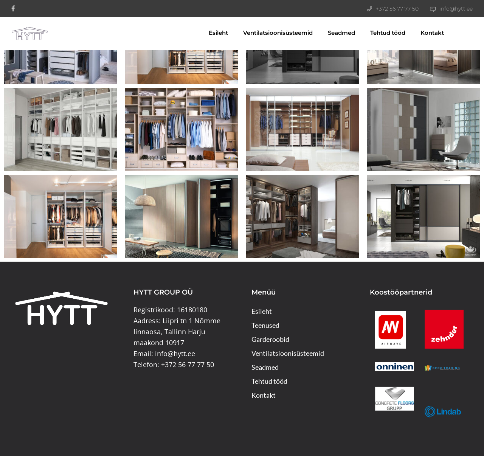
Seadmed (332, 32)
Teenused (265, 325)
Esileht (209, 32)
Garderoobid (270, 339)
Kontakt (422, 32)
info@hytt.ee (456, 8)
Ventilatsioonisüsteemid (268, 32)
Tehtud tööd (378, 32)
